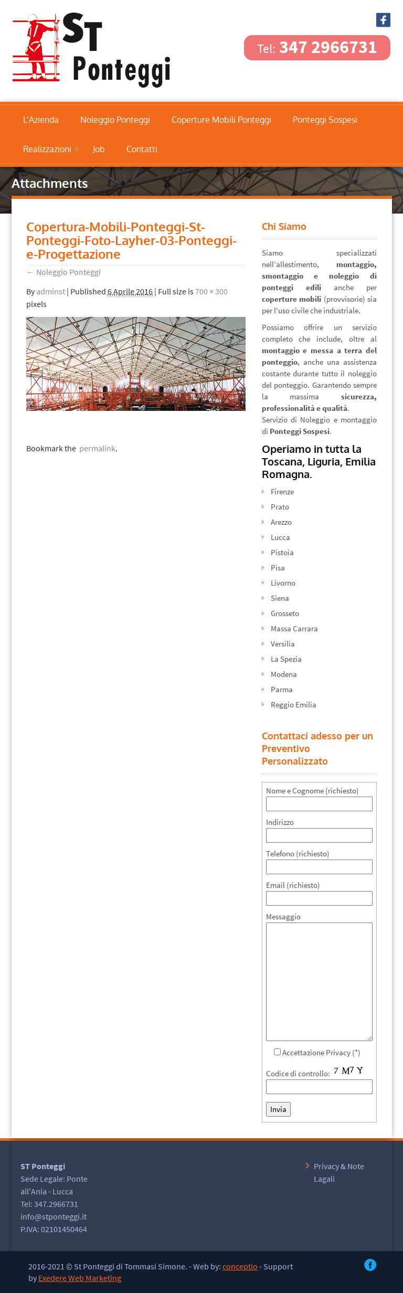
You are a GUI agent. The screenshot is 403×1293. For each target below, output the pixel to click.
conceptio (240, 1266)
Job (99, 149)
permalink (95, 448)
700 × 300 (211, 291)
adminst (50, 291)
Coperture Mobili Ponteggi (221, 119)
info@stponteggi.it (53, 1216)
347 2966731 (317, 47)
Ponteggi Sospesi (325, 119)
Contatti (141, 149)
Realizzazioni (47, 149)
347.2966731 (56, 1204)
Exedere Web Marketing (79, 1278)
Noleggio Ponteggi (115, 119)
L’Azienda (41, 119)
